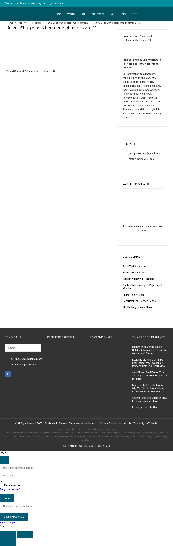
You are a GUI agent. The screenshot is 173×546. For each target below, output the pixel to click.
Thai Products (97, 14)
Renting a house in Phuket (146, 407)
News (134, 14)
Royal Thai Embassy (133, 272)
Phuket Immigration (133, 294)
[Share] (21, 534)
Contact (59, 3)
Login (50, 3)
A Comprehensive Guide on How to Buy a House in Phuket (149, 399)
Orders (31, 3)
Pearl (112, 14)
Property (70, 14)
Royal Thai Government (135, 266)
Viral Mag (88, 446)
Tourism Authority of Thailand (138, 278)
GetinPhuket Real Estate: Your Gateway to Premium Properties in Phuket (149, 375)
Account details (18, 3)
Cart (7, 3)
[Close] (4, 460)
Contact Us (93, 423)
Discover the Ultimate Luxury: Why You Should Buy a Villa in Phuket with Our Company (148, 388)
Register (41, 3)
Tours (123, 14)
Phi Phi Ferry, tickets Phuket (138, 307)
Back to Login (7, 522)
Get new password (14, 516)
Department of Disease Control (139, 301)
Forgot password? (10, 489)
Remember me (12, 485)
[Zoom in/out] (4, 534)
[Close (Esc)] (29, 534)
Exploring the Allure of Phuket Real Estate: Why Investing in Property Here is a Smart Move (149, 363)
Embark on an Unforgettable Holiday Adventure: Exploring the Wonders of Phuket (149, 350)
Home (58, 14)
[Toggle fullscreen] (12, 534)
